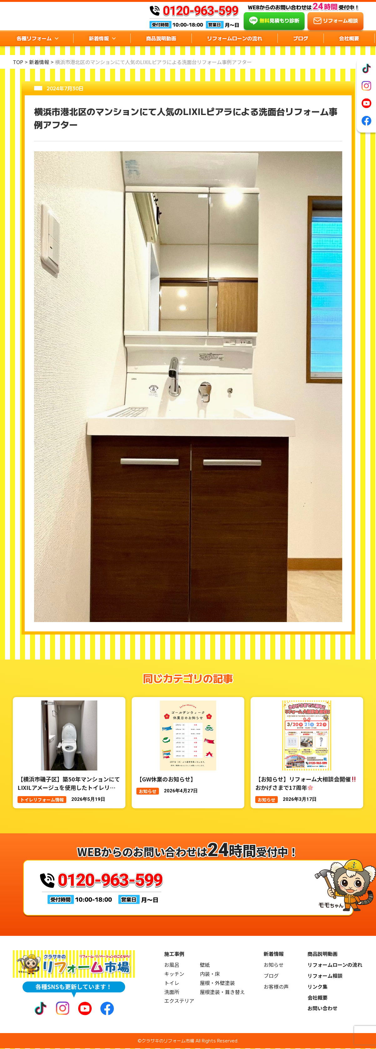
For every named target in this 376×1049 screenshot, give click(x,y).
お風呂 (171, 965)
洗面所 (171, 992)
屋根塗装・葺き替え (222, 992)
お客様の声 (276, 987)
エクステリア (179, 1001)
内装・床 (210, 974)
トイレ (171, 983)
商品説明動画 (161, 47)
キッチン (174, 974)
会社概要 (349, 47)
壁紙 (205, 965)
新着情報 (39, 62)
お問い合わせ (322, 1008)
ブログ (300, 47)
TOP (18, 62)
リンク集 (317, 987)
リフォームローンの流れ (234, 47)
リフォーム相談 (325, 976)
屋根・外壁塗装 (217, 983)
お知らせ (274, 965)
